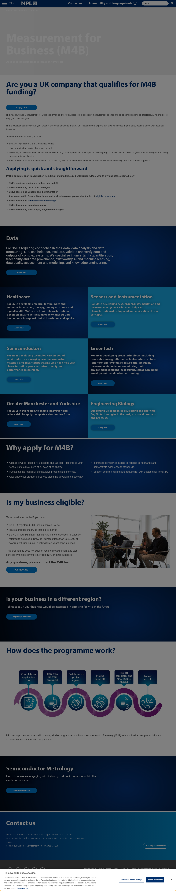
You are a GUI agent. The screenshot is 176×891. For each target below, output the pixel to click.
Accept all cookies (155, 883)
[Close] (172, 883)
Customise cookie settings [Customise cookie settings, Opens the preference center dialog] (131, 883)
